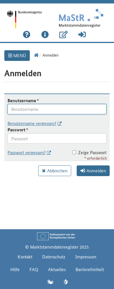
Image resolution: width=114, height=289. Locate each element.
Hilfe (15, 269)
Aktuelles (57, 269)
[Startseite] (28, 15)
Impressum (85, 256)
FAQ (34, 269)
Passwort (16, 129)
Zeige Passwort (89, 152)
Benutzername (22, 100)
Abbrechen (57, 170)
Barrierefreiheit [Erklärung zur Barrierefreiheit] (90, 269)
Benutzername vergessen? (32, 123)
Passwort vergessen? (27, 152)
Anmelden (93, 170)
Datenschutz (53, 256)
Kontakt (25, 256)
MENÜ (17, 55)
